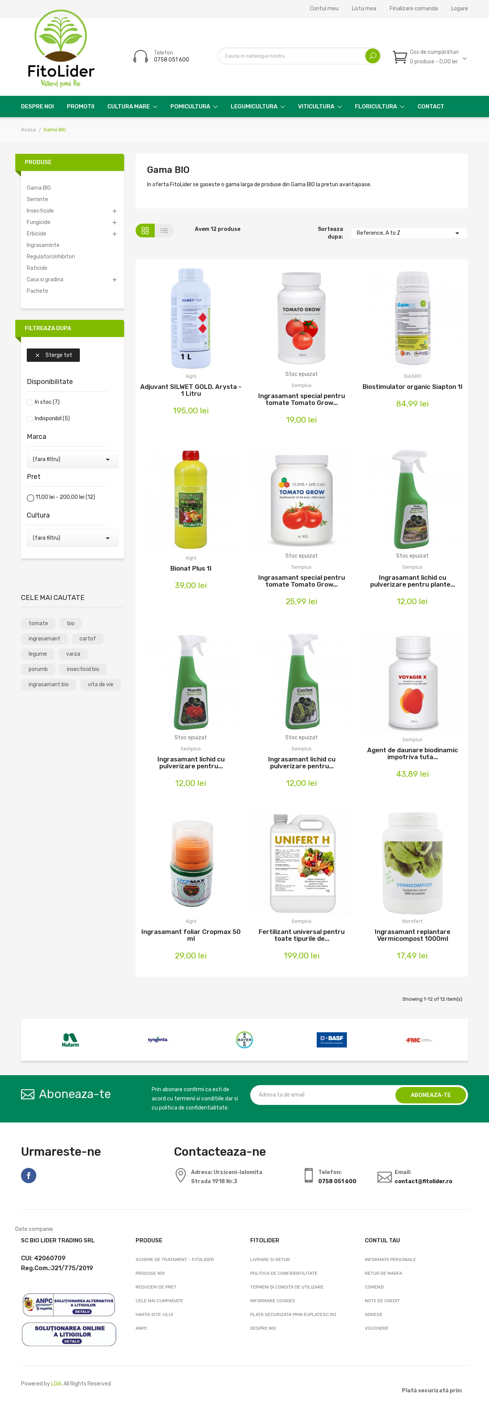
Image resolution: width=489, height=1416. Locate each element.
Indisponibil (52, 418)
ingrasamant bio (49, 684)
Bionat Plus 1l (190, 568)
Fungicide (38, 222)
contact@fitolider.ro (423, 1181)
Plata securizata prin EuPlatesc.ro (293, 1314)
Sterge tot (53, 355)
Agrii (191, 376)
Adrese (373, 1314)
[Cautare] (299, 56)
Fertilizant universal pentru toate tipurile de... (302, 935)
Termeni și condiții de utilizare (287, 1287)
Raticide (37, 268)
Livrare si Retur (270, 1259)
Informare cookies (272, 1300)
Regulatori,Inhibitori (51, 256)
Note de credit (382, 1300)
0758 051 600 (171, 59)
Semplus (301, 385)
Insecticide (40, 211)
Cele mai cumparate (159, 1300)
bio (70, 623)
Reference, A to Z (409, 233)
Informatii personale (390, 1259)
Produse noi (150, 1273)
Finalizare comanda (414, 9)
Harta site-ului (154, 1314)
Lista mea (364, 9)
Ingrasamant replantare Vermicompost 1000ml (412, 935)
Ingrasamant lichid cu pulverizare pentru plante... (412, 581)
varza (73, 654)
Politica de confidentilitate (283, 1273)
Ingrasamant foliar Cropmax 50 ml (191, 935)
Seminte (37, 199)
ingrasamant (44, 638)
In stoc (47, 402)
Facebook (28, 1175)
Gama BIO (39, 188)
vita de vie (100, 684)
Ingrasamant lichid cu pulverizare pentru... (191, 762)
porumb (38, 669)
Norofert (412, 921)
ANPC (141, 1328)
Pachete (37, 291)
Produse (38, 162)
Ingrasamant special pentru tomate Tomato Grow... (301, 399)
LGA (56, 1384)
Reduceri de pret (156, 1287)
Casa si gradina (45, 279)
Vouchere (377, 1328)
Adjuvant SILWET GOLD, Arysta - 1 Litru (190, 390)
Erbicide (36, 234)
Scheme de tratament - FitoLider (175, 1259)
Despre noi (263, 1328)
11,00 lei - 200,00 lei (65, 497)
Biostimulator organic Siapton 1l (412, 386)
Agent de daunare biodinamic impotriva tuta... (412, 753)
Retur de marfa (383, 1273)
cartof (87, 638)
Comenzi (374, 1287)
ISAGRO (412, 376)
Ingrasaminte (43, 245)
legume (38, 654)
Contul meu (324, 9)
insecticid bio (83, 669)
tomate (38, 623)
